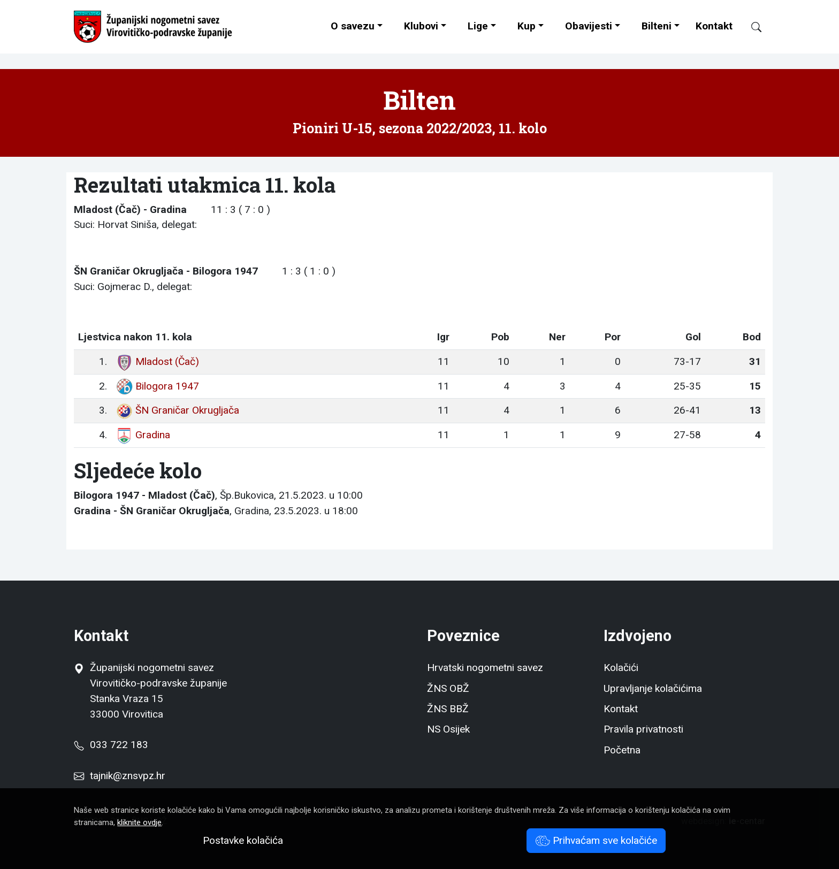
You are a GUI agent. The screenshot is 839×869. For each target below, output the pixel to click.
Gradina (143, 435)
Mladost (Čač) (157, 361)
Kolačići (621, 667)
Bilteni (657, 26)
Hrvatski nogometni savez (485, 667)
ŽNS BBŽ (448, 709)
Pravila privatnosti (643, 729)
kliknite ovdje (139, 822)
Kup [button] (526, 26)
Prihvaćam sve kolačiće (596, 840)
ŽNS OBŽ (448, 688)
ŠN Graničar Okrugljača (177, 410)
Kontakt (714, 26)
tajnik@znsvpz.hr (127, 775)
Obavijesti (588, 26)
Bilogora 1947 (157, 386)
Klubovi (421, 26)
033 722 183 (111, 744)
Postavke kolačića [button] (243, 840)
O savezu (353, 26)
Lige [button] (478, 26)
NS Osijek (448, 729)
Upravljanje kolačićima (653, 688)
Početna (622, 750)
